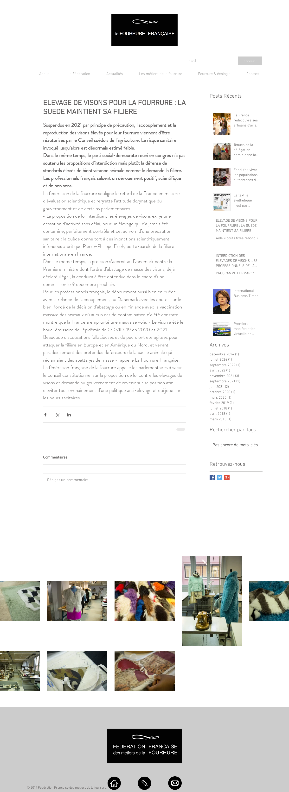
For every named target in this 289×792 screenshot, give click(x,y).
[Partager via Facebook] (45, 414)
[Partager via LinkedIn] (69, 414)
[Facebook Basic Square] (212, 477)
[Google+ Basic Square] (227, 477)
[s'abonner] (250, 61)
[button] (110, 74)
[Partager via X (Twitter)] (57, 414)
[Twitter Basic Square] (219, 477)
